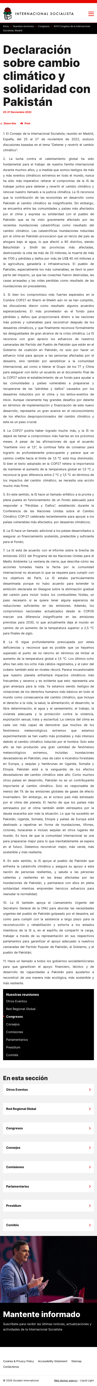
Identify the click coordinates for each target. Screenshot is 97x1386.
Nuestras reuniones (22, 995)
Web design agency (65, 1380)
